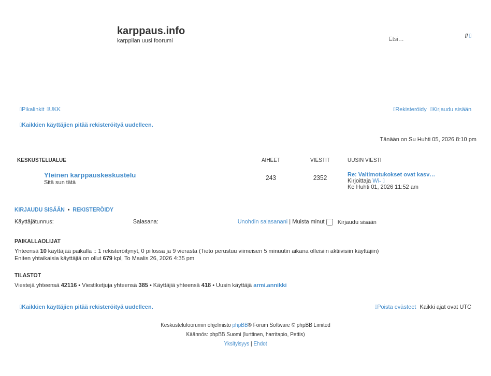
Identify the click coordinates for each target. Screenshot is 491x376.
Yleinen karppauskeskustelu (90, 175)
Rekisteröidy (93, 209)
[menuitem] (54, 109)
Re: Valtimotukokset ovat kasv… (391, 174)
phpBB (240, 325)
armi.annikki (269, 285)
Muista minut (312, 221)
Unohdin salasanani (263, 221)
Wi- (376, 180)
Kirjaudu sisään (40, 209)
